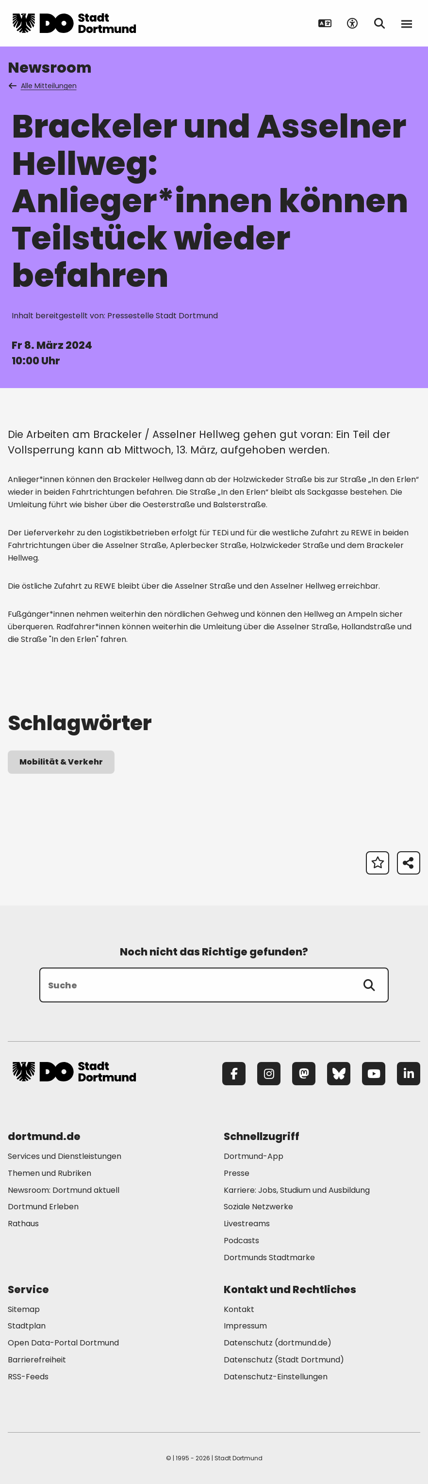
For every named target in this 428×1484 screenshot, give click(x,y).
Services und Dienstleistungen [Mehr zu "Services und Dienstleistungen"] (64, 1156)
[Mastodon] (303, 1073)
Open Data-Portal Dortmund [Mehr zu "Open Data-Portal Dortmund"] (63, 1342)
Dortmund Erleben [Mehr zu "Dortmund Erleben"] (43, 1206)
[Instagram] (268, 1073)
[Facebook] (234, 1073)
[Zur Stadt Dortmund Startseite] (74, 23)
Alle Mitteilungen (43, 86)
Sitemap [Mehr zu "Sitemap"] (24, 1309)
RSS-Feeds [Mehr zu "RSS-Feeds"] (28, 1376)
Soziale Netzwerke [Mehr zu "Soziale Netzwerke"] (258, 1206)
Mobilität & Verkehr (61, 761)
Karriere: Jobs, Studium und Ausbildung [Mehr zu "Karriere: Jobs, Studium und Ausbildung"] (297, 1190)
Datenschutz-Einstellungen (276, 1377)
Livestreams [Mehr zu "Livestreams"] (247, 1223)
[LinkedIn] (408, 1073)
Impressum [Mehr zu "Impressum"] (245, 1325)
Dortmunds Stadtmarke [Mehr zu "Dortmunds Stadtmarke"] (269, 1257)
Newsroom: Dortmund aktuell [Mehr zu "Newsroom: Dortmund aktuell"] (63, 1190)
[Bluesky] (338, 1073)
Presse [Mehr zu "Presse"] (236, 1173)
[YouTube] (373, 1073)
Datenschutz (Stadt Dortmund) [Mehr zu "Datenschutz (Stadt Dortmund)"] (284, 1359)
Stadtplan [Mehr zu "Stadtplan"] (27, 1325)
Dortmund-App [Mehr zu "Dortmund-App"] (253, 1156)
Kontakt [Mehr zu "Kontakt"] (239, 1309)
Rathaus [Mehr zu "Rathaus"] (23, 1223)
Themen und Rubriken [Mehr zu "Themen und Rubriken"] (49, 1173)
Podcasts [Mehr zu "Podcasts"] (241, 1240)
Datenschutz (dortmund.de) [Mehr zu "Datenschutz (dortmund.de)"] (277, 1342)
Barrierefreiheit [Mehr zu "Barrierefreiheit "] (37, 1359)
